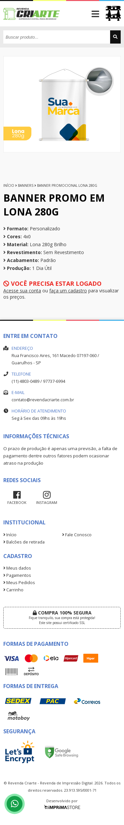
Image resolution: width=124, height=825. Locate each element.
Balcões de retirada (24, 542)
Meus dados (17, 568)
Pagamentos (17, 575)
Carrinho (13, 590)
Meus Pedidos (19, 582)
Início (8, 185)
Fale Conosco (77, 535)
